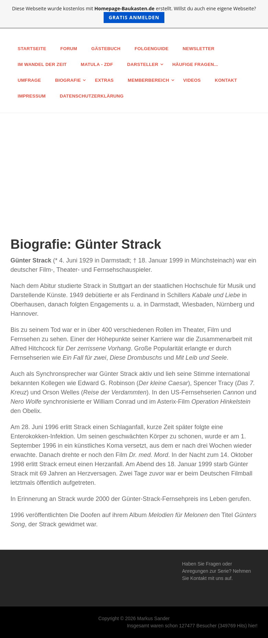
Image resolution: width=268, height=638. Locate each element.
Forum (68, 48)
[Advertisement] (134, 164)
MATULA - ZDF (97, 64)
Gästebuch (105, 48)
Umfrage (29, 80)
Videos (192, 80)
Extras (104, 80)
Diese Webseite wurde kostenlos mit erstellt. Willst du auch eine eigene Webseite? (134, 14)
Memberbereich (148, 80)
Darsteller (143, 64)
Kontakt (226, 80)
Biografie (68, 80)
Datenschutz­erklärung (92, 96)
